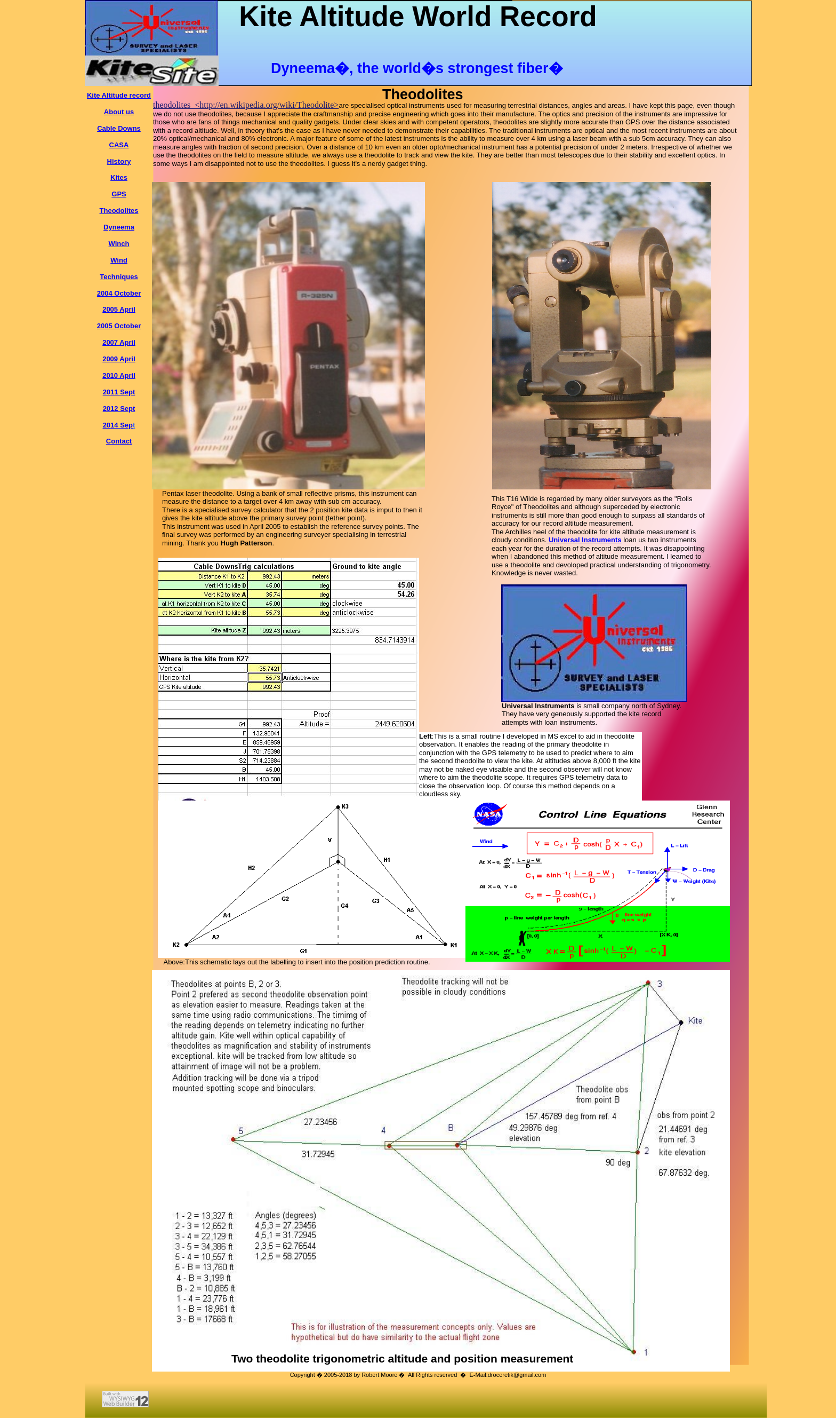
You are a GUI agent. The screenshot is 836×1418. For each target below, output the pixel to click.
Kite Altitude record (119, 95)
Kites (118, 177)
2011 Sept (119, 392)
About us (119, 112)
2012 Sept (119, 409)
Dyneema (118, 227)
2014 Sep (118, 425)
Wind (118, 260)
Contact (119, 441)
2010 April (118, 375)
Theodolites (119, 211)
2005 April (118, 309)
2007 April (118, 342)
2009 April (118, 359)
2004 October (119, 293)
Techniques (119, 277)
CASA (119, 145)
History (119, 161)
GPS (118, 194)
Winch (119, 244)
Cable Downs (119, 128)
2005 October (119, 326)
